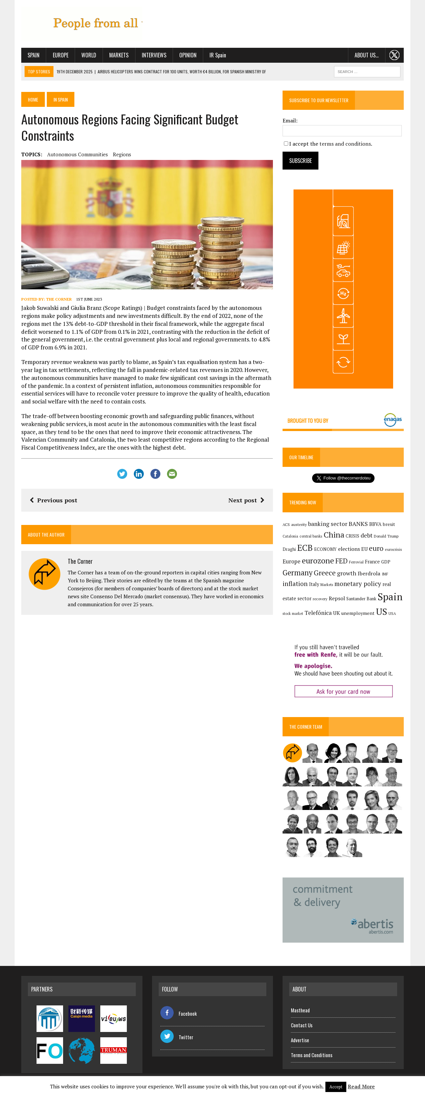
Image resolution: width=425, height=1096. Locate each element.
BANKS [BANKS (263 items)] (358, 524)
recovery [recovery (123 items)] (320, 598)
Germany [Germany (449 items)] (297, 572)
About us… (367, 55)
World (88, 55)
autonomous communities (77, 154)
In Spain (60, 99)
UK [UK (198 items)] (336, 613)
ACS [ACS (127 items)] (286, 524)
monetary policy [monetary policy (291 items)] (357, 583)
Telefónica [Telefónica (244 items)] (318, 613)
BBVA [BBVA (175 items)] (375, 524)
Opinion (188, 55)
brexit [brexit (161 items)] (389, 524)
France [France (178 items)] (372, 561)
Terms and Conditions (311, 1055)
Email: (290, 120)
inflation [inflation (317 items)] (295, 583)
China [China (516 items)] (334, 535)
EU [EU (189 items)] (364, 549)
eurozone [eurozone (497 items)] (318, 560)
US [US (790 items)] (381, 612)
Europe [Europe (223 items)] (291, 561)
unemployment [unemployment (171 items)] (358, 613)
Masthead (300, 1010)
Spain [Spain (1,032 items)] (390, 596)
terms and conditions (345, 143)
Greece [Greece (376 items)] (325, 572)
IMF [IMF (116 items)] (385, 574)
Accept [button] (335, 1087)
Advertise (300, 1040)
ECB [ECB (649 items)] (305, 547)
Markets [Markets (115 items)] (326, 584)
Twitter (176, 1037)
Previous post (53, 500)
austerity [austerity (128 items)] (299, 524)
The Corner (59, 299)
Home (33, 99)
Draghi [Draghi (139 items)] (289, 549)
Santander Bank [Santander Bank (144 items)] (361, 599)
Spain (34, 55)
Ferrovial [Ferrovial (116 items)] (356, 562)
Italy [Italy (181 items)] (314, 584)
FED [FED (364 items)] (341, 560)
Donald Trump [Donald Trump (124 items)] (386, 536)
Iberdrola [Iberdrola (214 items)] (369, 573)
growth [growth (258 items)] (346, 573)
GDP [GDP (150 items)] (385, 562)
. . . (394, 55)
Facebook (178, 1013)
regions (122, 154)
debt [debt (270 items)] (367, 535)
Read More (361, 1086)
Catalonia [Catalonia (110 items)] (290, 536)
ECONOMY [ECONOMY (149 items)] (325, 549)
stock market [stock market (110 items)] (293, 613)
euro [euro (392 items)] (376, 548)
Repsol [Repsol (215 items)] (337, 598)
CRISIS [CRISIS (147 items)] (352, 536)
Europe (60, 55)
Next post (246, 500)
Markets (118, 55)
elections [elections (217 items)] (349, 548)
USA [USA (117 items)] (392, 613)
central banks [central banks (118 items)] (310, 536)
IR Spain (218, 55)
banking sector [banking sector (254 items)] (327, 524)
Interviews (154, 55)
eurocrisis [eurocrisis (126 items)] (393, 549)
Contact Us (301, 1025)
